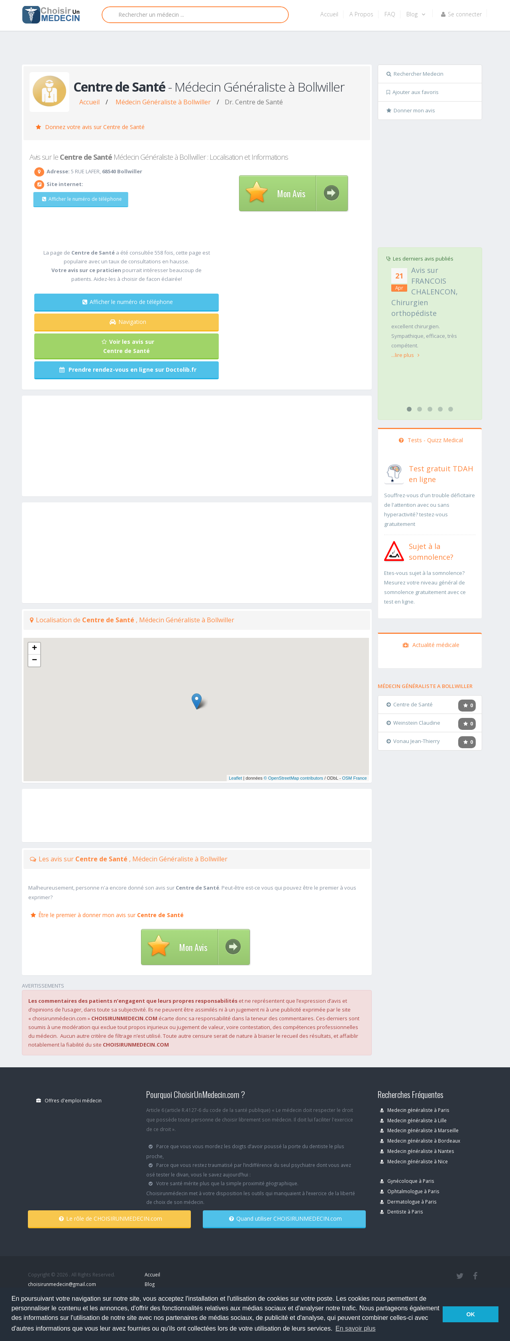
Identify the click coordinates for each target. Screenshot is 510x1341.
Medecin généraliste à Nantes (417, 1151)
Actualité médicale (431, 645)
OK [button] (470, 1314)
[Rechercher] (195, 14)
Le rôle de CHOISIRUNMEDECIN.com (110, 1218)
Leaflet (235, 778)
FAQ (389, 14)
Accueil (329, 14)
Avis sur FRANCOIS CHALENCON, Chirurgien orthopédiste (424, 291)
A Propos (361, 14)
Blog (415, 14)
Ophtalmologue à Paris (409, 1191)
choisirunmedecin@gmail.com (62, 1284)
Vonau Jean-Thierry (413, 741)
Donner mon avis (410, 110)
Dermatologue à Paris (408, 1201)
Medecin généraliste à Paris (414, 1110)
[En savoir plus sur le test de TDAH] (394, 472)
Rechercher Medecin (414, 73)
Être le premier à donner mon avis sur (107, 915)
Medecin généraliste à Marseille (419, 1130)
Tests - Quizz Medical (431, 440)
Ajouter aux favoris (412, 92)
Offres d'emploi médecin (69, 1100)
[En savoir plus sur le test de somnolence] (394, 550)
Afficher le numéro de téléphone (78, 199)
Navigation (128, 321)
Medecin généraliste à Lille (413, 1120)
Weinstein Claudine (413, 722)
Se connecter (461, 14)
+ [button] (34, 649)
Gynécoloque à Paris (407, 1181)
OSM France (354, 778)
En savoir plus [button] (355, 1328)
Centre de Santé (409, 704)
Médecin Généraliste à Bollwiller (163, 102)
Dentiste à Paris (401, 1211)
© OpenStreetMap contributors (293, 778)
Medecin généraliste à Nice (414, 1161)
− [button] (34, 661)
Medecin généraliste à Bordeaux (420, 1140)
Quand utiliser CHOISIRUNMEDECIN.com (285, 1218)
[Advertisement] (252, 51)
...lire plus (405, 355)
